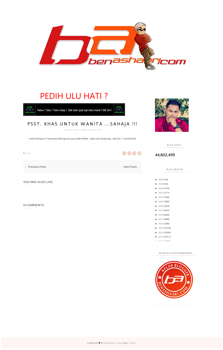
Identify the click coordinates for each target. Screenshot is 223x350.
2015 (161, 228)
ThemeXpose (109, 343)
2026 (161, 179)
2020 (161, 206)
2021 (161, 201)
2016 (161, 223)
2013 (161, 236)
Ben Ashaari (73, 130)
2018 (161, 214)
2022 (161, 197)
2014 (161, 232)
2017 (161, 219)
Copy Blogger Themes (126, 343)
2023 (161, 192)
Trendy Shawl (129, 138)
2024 (161, 188)
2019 (161, 210)
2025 (161, 184)
